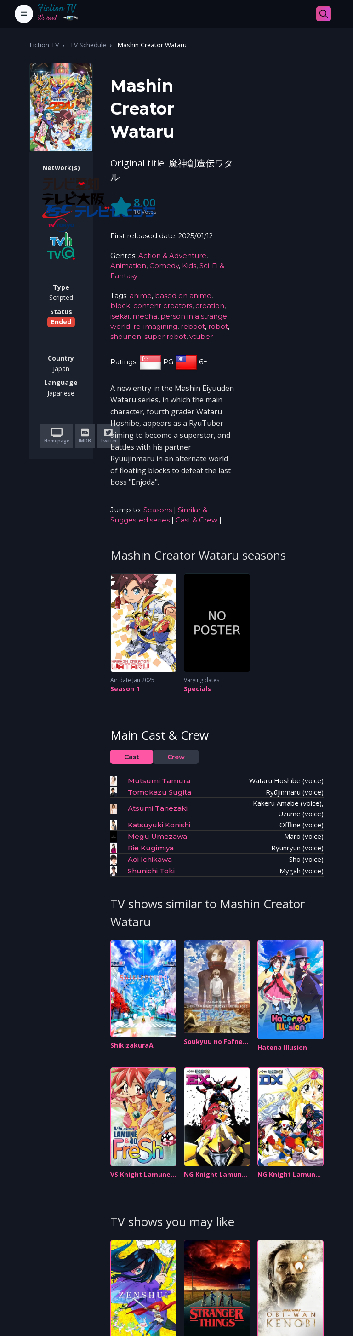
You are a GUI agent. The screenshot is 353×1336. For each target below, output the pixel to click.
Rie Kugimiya (151, 847)
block (120, 306)
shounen (125, 337)
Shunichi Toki (151, 870)
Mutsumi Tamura (159, 780)
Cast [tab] (131, 757)
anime (141, 296)
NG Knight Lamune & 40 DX (288, 1175)
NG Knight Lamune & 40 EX (215, 1175)
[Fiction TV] (62, 14)
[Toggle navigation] (24, 14)
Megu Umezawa (157, 836)
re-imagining (155, 326)
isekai (119, 316)
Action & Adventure (172, 256)
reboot (193, 326)
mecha (144, 316)
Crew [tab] (176, 757)
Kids (189, 266)
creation (209, 306)
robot (218, 326)
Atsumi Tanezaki (158, 808)
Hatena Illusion (282, 1047)
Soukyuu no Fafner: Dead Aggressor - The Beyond (215, 1042)
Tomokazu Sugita (159, 792)
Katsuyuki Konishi (159, 824)
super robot (165, 337)
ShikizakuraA (132, 1045)
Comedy (164, 266)
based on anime (183, 296)
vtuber (201, 337)
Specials (197, 688)
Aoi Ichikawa (150, 859)
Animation (128, 266)
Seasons (157, 510)
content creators (162, 306)
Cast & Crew (196, 520)
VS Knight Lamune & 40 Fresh (140, 1175)
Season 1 (125, 688)
